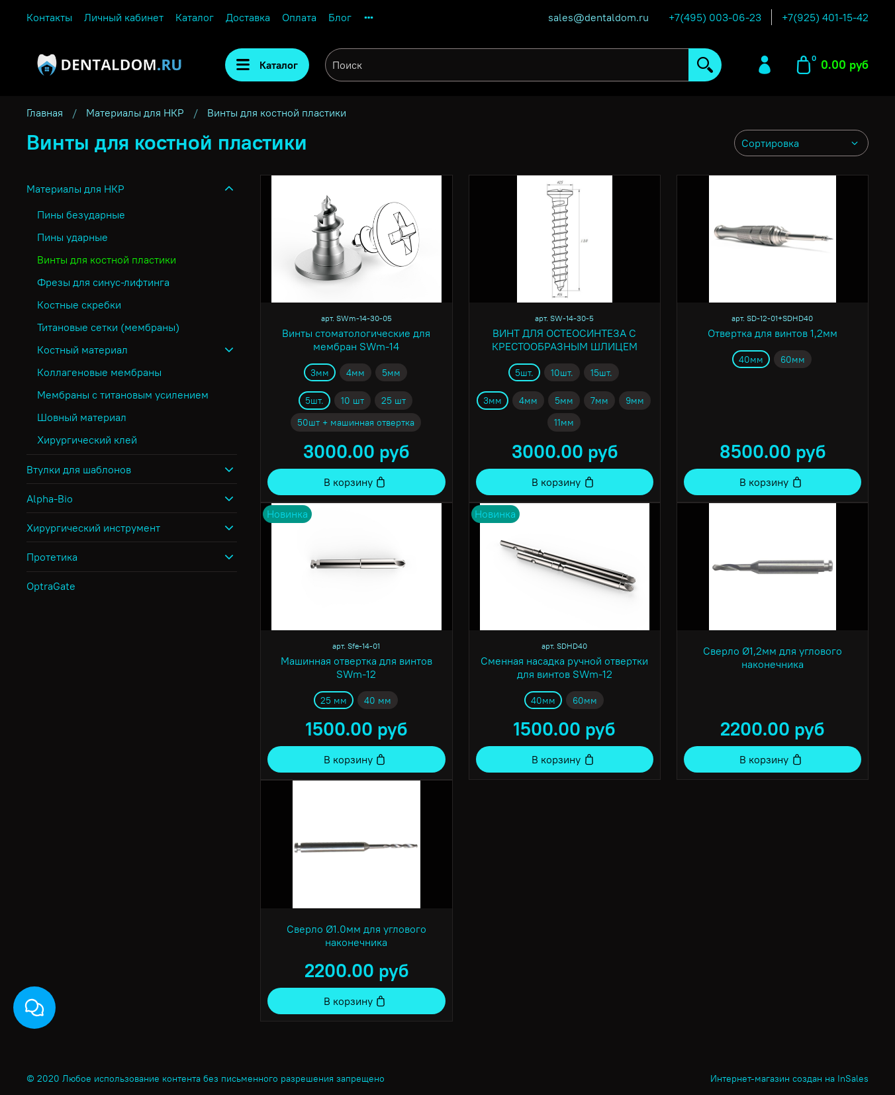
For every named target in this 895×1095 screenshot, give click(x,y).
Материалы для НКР (135, 112)
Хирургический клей (87, 439)
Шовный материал (81, 417)
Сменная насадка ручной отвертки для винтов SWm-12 (564, 667)
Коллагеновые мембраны (99, 372)
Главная (44, 112)
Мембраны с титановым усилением (123, 394)
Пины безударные (81, 214)
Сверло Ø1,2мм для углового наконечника (772, 657)
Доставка (248, 17)
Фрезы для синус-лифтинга (103, 282)
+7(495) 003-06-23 (715, 17)
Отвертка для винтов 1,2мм (772, 333)
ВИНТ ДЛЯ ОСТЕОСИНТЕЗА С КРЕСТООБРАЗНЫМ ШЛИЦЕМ (564, 339)
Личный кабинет (124, 17)
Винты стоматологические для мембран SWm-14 (356, 339)
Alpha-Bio (49, 498)
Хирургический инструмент (93, 527)
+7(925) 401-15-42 (825, 17)
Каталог (194, 17)
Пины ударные (72, 237)
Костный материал (82, 349)
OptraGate (50, 586)
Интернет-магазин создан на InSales (789, 1078)
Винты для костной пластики (106, 259)
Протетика (51, 556)
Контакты (49, 17)
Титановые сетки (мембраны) (108, 327)
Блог (340, 17)
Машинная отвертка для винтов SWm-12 (356, 667)
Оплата (299, 17)
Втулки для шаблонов (78, 469)
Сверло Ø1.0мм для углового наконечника (356, 935)
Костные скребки (79, 304)
